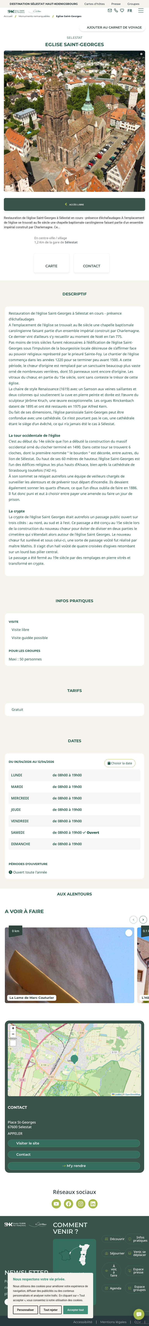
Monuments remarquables (34, 16)
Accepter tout (75, 1309)
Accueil (8, 16)
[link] (116, 10)
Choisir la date (120, 763)
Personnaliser (25, 1309)
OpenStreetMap (132, 1094)
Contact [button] (23, 1154)
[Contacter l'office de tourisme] (110, 10)
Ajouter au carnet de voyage (114, 27)
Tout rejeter (51, 1309)
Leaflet (116, 1094)
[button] (91, 263)
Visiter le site (27, 1143)
